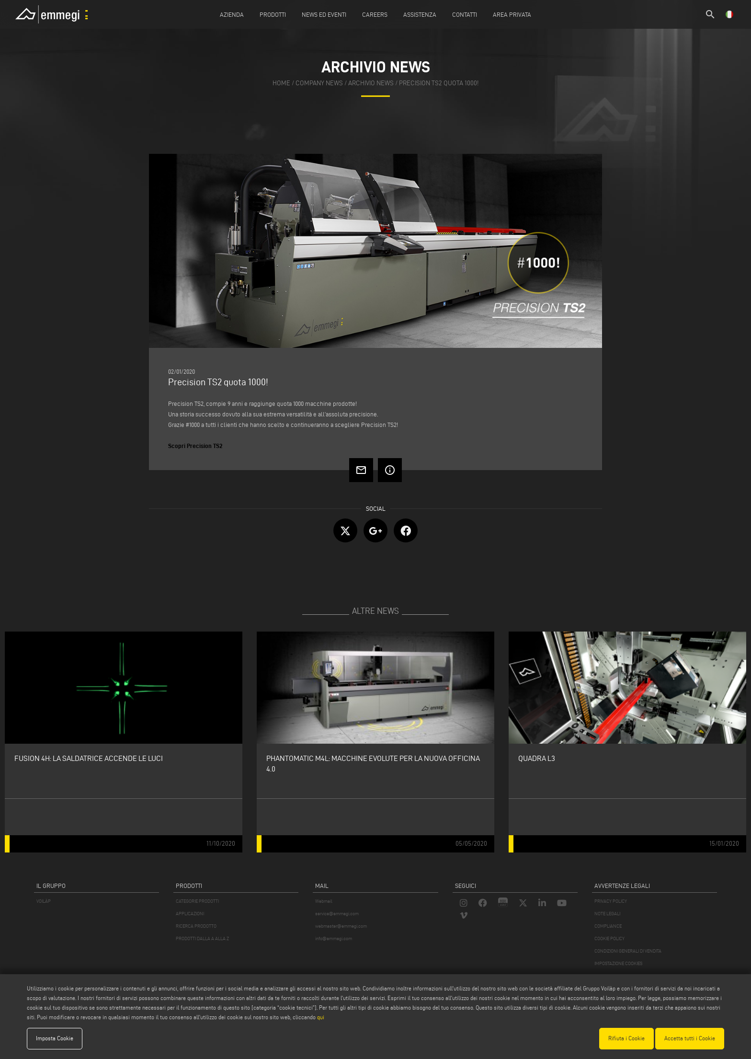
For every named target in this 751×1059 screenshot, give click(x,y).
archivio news (371, 83)
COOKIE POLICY (609, 938)
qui (320, 1017)
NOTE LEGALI (607, 913)
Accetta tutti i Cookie (689, 1038)
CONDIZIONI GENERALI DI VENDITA (627, 951)
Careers (374, 14)
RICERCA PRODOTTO (196, 926)
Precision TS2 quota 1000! (438, 83)
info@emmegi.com (333, 938)
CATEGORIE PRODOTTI (197, 901)
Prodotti (273, 14)
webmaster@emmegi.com (341, 926)
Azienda (232, 14)
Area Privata (512, 14)
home (281, 83)
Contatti (464, 14)
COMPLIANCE (608, 926)
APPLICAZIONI (190, 913)
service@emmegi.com (337, 913)
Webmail (323, 901)
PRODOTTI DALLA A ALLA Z (202, 938)
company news (319, 83)
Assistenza (419, 14)
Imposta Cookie (54, 1038)
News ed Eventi (324, 14)
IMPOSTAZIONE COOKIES (618, 963)
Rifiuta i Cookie (626, 1038)
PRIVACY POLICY (610, 901)
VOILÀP (43, 901)
